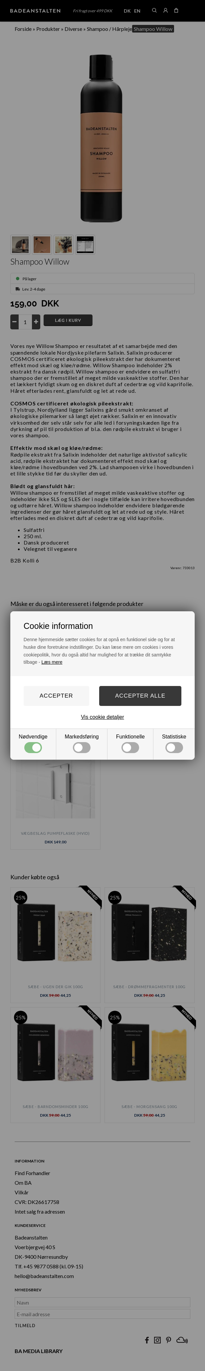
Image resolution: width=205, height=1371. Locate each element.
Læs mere (52, 662)
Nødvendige (33, 743)
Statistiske (174, 743)
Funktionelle (130, 743)
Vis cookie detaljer (102, 717)
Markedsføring (82, 743)
